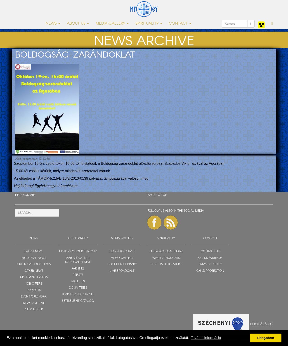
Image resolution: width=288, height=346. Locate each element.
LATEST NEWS (33, 251)
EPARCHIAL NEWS (33, 258)
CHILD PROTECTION (210, 271)
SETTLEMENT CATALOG (78, 301)
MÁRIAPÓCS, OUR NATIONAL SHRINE (78, 260)
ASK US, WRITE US (210, 258)
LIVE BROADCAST (122, 271)
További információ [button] (206, 338)
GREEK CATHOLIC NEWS (34, 264)
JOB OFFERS (34, 284)
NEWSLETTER (34, 309)
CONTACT (210, 238)
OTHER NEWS (34, 271)
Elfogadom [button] (265, 338)
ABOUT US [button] (78, 23)
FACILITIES (78, 281)
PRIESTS (78, 275)
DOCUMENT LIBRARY (122, 264)
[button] (272, 23)
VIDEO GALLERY (122, 258)
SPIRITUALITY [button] (148, 23)
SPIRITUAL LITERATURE (166, 264)
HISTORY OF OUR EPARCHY (78, 251)
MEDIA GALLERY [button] (112, 23)
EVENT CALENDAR (34, 297)
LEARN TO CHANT (122, 251)
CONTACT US (210, 251)
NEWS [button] (53, 23)
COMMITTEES (78, 288)
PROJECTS (34, 290)
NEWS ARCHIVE (34, 303)
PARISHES (78, 269)
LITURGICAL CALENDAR (166, 251)
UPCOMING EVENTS (34, 277)
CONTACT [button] (180, 23)
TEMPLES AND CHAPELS (77, 294)
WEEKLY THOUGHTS (166, 258)
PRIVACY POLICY (210, 264)
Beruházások (261, 324)
